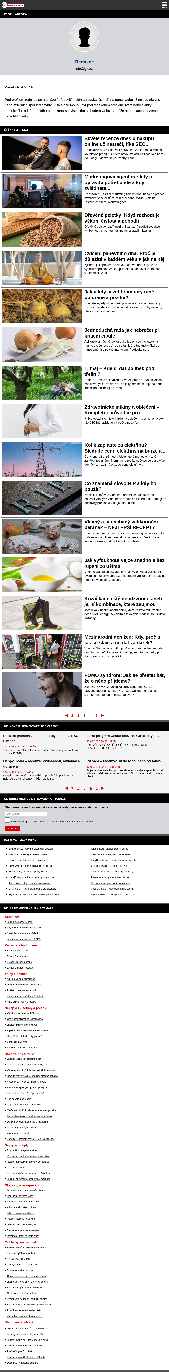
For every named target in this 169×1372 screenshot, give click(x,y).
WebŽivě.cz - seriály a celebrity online (28, 854)
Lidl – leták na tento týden (20, 1196)
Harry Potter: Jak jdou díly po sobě (24, 1036)
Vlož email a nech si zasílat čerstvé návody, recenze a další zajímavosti (57, 807)
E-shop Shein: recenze (18, 956)
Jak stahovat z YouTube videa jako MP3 (27, 1340)
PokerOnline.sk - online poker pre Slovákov (113, 894)
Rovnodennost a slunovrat (20, 1270)
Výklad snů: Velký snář (18, 1259)
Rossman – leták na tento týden (23, 1236)
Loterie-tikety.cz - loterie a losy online (110, 866)
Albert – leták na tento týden (21, 1207)
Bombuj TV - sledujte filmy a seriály (25, 1334)
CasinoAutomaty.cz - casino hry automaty (112, 871)
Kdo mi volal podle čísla (19, 1099)
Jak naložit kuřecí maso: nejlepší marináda (28, 1179)
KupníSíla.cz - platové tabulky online (109, 848)
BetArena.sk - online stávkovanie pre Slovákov (32, 888)
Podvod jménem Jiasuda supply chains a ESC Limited (40, 738)
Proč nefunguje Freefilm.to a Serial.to (26, 1345)
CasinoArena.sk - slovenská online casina (112, 888)
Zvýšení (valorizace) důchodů (22, 990)
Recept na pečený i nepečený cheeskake (28, 1162)
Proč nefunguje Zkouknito (20, 1351)
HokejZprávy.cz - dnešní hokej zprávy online (31, 877)
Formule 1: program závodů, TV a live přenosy (30, 1139)
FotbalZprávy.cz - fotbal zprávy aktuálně (29, 871)
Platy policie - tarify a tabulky (21, 1002)
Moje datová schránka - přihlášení (24, 1104)
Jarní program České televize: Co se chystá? (123, 736)
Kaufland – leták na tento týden (23, 1201)
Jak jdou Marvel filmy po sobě (22, 1024)
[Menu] (164, 5)
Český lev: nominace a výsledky (23, 933)
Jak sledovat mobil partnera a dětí (24, 1059)
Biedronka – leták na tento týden (23, 1230)
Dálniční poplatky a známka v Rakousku (27, 1121)
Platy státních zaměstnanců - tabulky (25, 996)
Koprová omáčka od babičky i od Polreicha (28, 1173)
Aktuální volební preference (21, 979)
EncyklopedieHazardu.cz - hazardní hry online (114, 860)
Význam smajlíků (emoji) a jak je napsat (27, 1087)
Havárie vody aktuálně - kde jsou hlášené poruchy (32, 1076)
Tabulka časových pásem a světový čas (27, 1064)
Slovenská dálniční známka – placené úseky (29, 1116)
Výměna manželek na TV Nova (23, 1013)
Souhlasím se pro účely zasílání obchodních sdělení (52, 821)
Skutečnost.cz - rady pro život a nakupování (31, 848)
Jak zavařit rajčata (16, 1167)
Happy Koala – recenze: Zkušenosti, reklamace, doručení (42, 763)
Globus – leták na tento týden (22, 1224)
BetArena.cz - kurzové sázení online (27, 860)
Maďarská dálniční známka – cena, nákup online (31, 1110)
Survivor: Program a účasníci (22, 1047)
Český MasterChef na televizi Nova (25, 1019)
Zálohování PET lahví (18, 1133)
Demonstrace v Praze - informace (24, 984)
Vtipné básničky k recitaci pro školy (25, 1316)
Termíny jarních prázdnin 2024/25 (24, 939)
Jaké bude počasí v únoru (20, 922)
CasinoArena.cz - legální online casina (110, 854)
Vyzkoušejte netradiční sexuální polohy (27, 1299)
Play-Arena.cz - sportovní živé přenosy (110, 883)
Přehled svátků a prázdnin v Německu (26, 1247)
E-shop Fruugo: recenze (19, 962)
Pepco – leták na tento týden (21, 1219)
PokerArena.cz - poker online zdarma (110, 877)
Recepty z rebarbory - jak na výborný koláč (28, 1156)
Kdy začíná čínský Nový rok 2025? (24, 927)
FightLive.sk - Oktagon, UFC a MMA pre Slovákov (34, 894)
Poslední (103, 715)
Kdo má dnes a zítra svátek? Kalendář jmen (29, 1304)
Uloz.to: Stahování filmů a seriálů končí (27, 1328)
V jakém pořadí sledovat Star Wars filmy (27, 1030)
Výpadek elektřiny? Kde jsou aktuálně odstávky (31, 1070)
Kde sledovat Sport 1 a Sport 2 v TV (25, 1093)
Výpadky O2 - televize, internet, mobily (26, 1081)
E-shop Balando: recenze (20, 967)
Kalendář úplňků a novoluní (21, 1253)
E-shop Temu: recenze (18, 950)
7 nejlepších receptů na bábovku (23, 1150)
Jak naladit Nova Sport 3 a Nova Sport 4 (27, 1281)
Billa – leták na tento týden (20, 1213)
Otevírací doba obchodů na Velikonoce (26, 1190)
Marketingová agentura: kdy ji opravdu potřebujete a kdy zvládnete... (118, 182)
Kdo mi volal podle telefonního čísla (25, 1287)
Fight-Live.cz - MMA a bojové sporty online (30, 866)
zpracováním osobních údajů (39, 821)
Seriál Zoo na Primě (17, 1042)
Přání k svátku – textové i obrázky (24, 1310)
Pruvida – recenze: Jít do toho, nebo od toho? (124, 761)
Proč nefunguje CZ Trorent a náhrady (26, 1357)
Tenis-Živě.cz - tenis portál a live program (30, 883)
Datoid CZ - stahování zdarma (22, 1363)
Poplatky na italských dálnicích (22, 1127)
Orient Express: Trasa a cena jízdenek (26, 1276)
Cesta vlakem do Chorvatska (21, 1293)
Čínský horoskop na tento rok (22, 1264)
